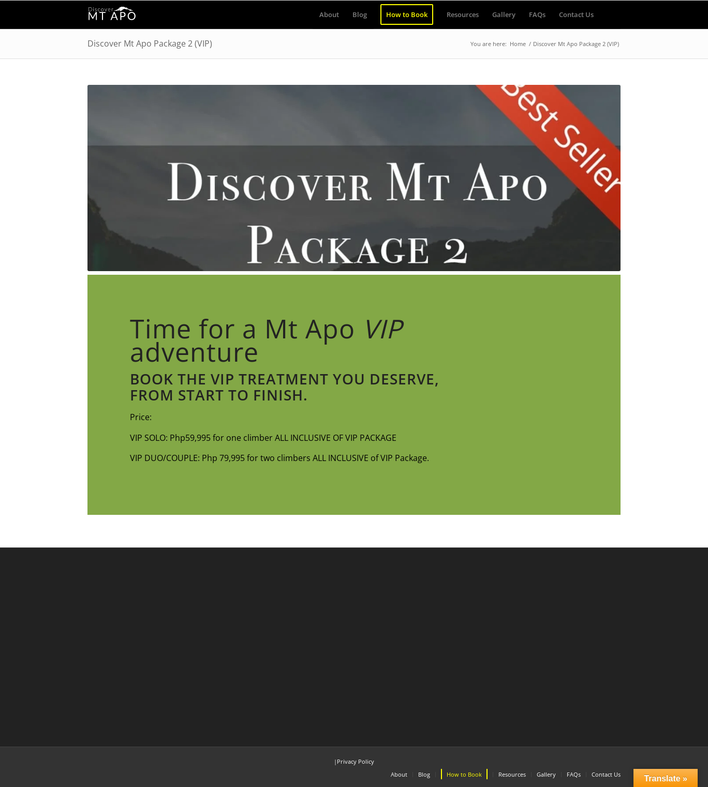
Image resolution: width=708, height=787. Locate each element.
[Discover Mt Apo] (112, 15)
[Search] (610, 15)
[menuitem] (329, 15)
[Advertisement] (354, 643)
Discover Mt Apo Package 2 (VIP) (149, 43)
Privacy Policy (355, 761)
